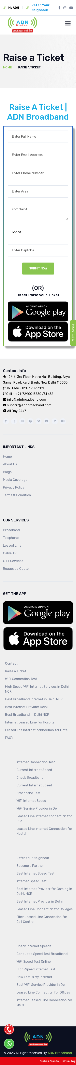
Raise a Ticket (15, 671)
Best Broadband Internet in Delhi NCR (34, 699)
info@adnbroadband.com (24, 399)
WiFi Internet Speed (31, 801)
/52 (50, 394)
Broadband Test (28, 793)
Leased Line (12, 545)
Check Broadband (30, 778)
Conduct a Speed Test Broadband (42, 954)
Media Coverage (15, 480)
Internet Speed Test (31, 881)
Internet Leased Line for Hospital (30, 722)
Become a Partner (30, 866)
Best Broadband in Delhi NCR (27, 715)
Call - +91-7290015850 (22, 394)
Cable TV (9, 553)
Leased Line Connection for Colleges (44, 909)
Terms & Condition (17, 495)
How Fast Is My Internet (34, 977)
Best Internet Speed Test (35, 873)
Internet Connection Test (35, 762)
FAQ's (9, 738)
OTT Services (13, 561)
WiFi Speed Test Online (33, 961)
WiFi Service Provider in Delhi (38, 808)
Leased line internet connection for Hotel (36, 730)
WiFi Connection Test (21, 679)
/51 (44, 394)
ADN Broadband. (60, 1053)
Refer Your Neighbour (32, 858)
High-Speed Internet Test (35, 969)
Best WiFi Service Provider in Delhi (42, 985)
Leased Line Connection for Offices (43, 992)
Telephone (11, 538)
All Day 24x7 (14, 411)
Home (7, 67)
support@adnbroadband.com (27, 405)
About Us (10, 464)
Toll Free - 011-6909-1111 (23, 388)
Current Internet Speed (34, 770)
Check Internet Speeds (33, 946)
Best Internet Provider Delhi (26, 707)
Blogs (7, 472)
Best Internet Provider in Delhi (39, 901)
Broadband (11, 530)
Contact (11, 663)
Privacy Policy (13, 487)
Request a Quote (16, 569)
